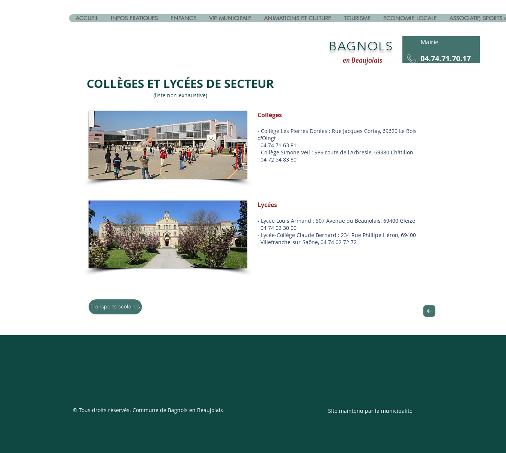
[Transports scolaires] (115, 306)
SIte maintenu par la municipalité (370, 410)
